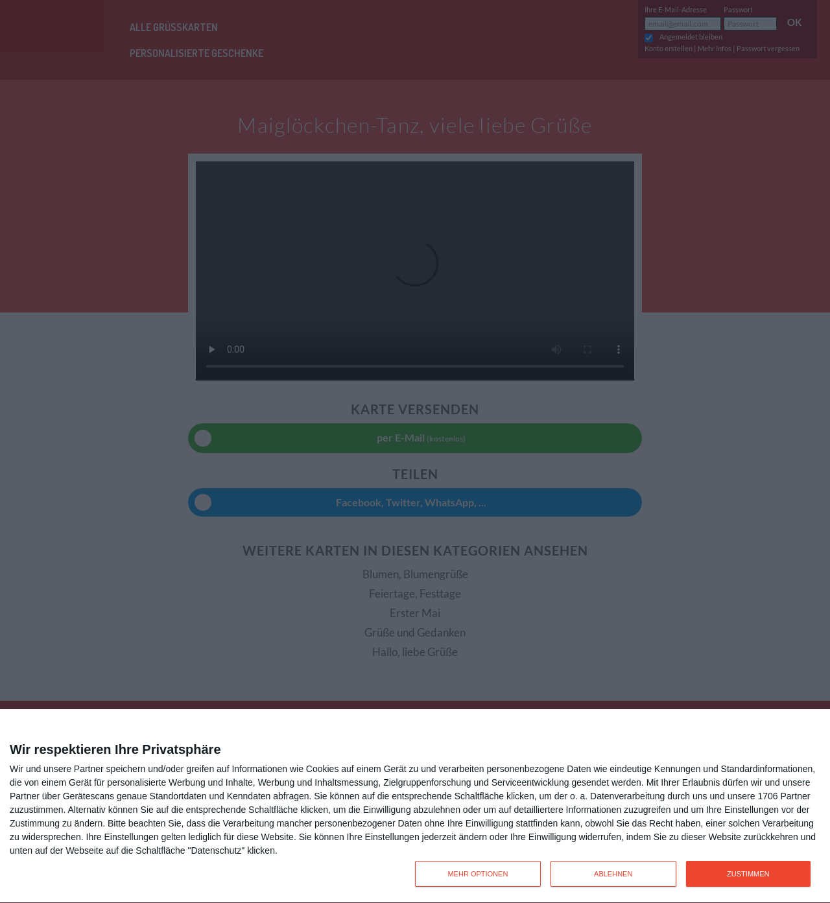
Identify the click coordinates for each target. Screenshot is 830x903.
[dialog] (415, 806)
